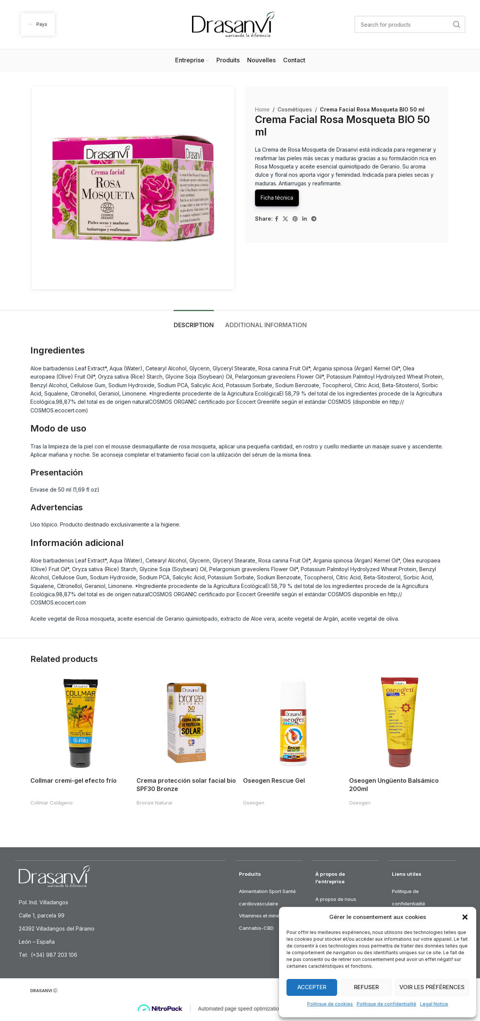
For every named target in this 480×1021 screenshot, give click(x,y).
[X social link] (285, 219)
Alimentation (253, 888)
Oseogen (254, 801)
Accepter (311, 987)
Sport (275, 888)
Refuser (366, 987)
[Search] (409, 24)
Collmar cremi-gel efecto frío (73, 779)
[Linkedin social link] (304, 219)
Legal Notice (434, 1004)
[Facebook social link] (276, 219)
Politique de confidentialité (386, 1004)
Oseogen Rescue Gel (275, 779)
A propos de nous (335, 896)
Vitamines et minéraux (264, 912)
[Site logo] (233, 24)
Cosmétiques (294, 109)
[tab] (194, 321)
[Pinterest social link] (295, 219)
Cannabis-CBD (256, 925)
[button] (465, 917)
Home (262, 109)
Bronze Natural (154, 801)
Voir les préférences (432, 987)
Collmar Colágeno (51, 801)
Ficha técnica (277, 197)
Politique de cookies (330, 1004)
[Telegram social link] (314, 219)
